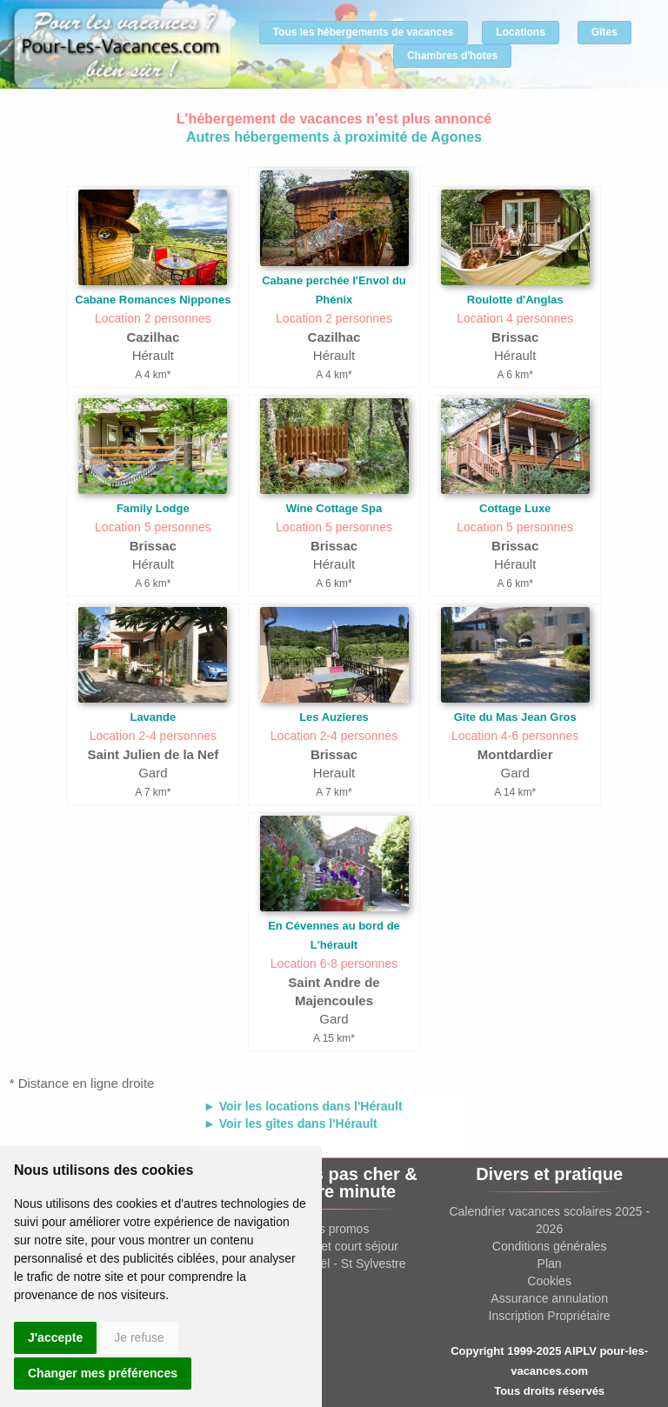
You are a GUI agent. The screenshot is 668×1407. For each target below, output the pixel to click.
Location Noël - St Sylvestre (331, 1263)
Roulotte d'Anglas (515, 299)
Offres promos (330, 1229)
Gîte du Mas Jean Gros (515, 717)
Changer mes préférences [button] (102, 1373)
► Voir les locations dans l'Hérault (303, 1106)
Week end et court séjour (330, 1246)
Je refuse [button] (139, 1337)
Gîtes (604, 32)
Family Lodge (153, 508)
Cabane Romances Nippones (152, 299)
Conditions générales (549, 1246)
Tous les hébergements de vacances (363, 32)
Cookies (549, 1281)
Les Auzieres (334, 717)
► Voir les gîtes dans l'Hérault (290, 1123)
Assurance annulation (549, 1298)
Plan (550, 1263)
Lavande (153, 717)
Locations (520, 32)
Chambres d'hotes (452, 56)
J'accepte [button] (55, 1337)
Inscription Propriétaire (550, 1316)
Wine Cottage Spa (334, 508)
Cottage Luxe (515, 508)
